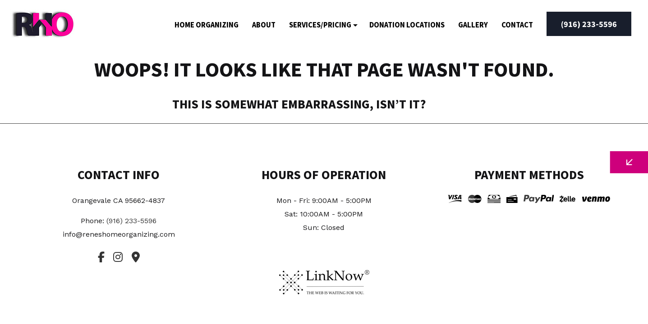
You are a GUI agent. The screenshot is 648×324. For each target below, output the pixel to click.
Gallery (473, 24)
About (264, 24)
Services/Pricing (320, 24)
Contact (517, 24)
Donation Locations (407, 24)
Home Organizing (207, 24)
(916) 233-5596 (589, 23)
